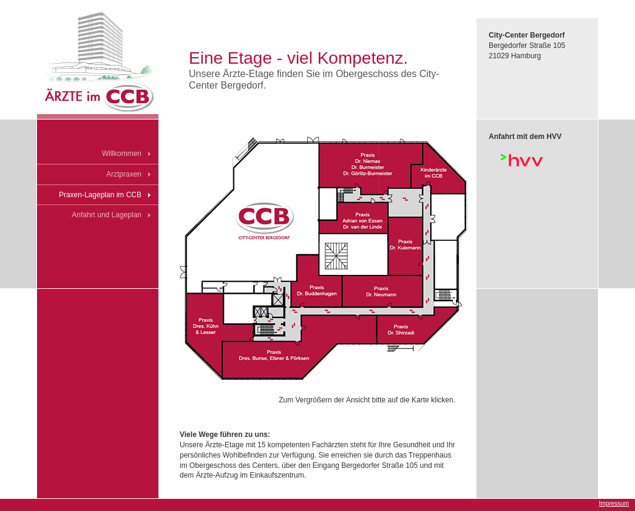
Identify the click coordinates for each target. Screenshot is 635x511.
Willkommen (121, 153)
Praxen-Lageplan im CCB (100, 195)
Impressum (614, 503)
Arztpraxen (123, 174)
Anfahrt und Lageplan (106, 215)
